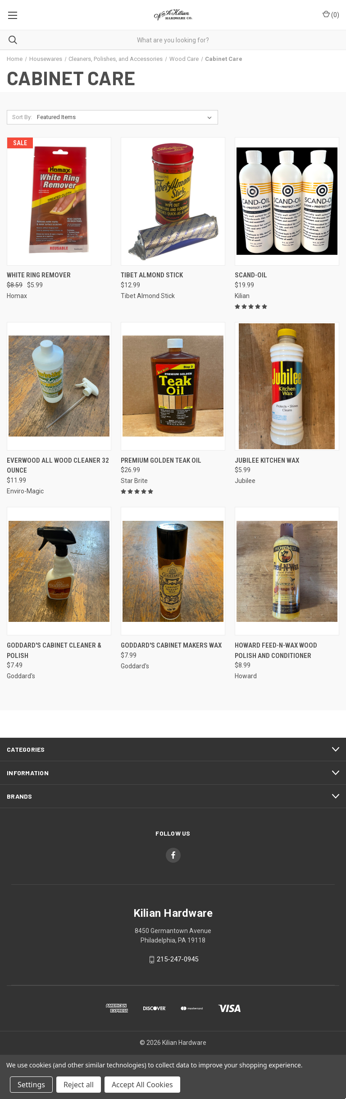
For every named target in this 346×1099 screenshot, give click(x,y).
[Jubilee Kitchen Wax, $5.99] (287, 386)
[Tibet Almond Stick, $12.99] (173, 201)
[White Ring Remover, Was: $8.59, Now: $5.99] (59, 201)
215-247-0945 (177, 959)
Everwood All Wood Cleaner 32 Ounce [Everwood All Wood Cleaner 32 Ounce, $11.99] (58, 465)
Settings (31, 1085)
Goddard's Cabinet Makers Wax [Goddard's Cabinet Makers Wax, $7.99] (171, 645)
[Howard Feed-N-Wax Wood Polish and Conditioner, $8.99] (287, 571)
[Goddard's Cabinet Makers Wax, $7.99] (173, 571)
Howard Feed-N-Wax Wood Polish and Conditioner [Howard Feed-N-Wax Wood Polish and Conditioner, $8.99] (276, 650)
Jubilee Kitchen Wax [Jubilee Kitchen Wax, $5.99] (267, 460)
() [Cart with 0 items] (331, 14)
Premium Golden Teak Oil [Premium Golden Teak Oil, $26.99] (161, 460)
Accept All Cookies (142, 1085)
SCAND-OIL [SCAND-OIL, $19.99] (251, 275)
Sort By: (22, 117)
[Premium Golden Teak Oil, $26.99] (173, 386)
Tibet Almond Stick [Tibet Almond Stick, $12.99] (152, 275)
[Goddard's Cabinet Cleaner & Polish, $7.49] (59, 571)
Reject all (79, 1085)
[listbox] (126, 117)
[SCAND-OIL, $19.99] (287, 201)
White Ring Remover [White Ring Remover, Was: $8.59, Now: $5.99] (39, 275)
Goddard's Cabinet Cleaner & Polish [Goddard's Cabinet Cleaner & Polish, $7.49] (54, 650)
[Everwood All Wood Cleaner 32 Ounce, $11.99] (59, 386)
